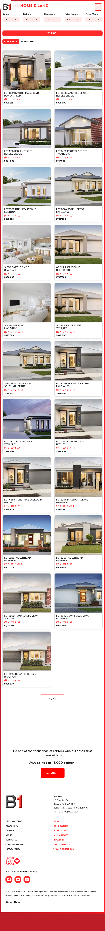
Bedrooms (49, 14)
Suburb (27, 14)
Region (6, 14)
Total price (10, 41)
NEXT (52, 716)
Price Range (71, 14)
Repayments (28, 41)
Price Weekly (92, 14)
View (27, 79)
